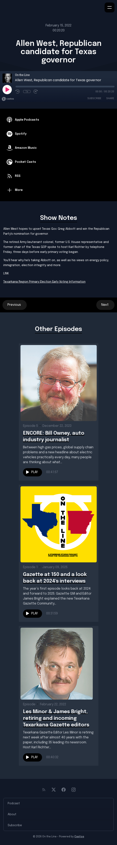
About (12, 814)
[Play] (7, 89)
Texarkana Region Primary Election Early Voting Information (44, 281)
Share (110, 98)
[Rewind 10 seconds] (18, 91)
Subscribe (94, 98)
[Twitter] (53, 789)
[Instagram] (73, 789)
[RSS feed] (44, 789)
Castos (79, 836)
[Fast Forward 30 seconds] (36, 91)
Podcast (14, 803)
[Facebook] (63, 789)
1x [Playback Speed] (26, 91)
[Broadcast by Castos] (8, 99)
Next (105, 305)
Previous (14, 305)
